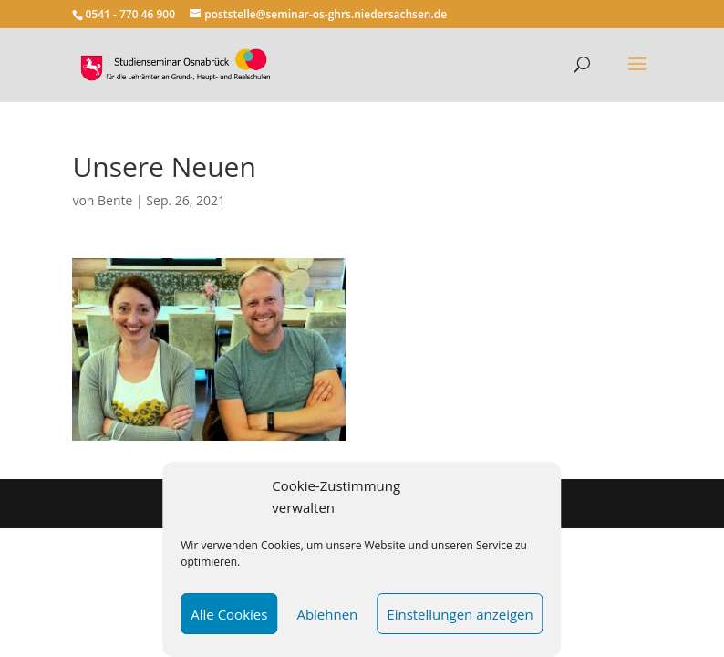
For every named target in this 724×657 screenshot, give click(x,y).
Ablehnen (326, 614)
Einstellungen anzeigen (460, 614)
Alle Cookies (229, 614)
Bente (115, 200)
